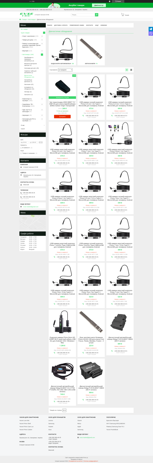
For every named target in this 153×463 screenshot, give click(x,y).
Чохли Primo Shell (25, 423)
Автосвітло (27, 94)
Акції (96, 25)
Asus (49, 429)
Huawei (50, 426)
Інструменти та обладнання (28, 88)
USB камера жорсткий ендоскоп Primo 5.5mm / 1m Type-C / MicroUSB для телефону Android (119, 151)
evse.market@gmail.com (30, 207)
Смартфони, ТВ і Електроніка (27, 105)
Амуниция (25, 115)
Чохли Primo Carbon (25, 429)
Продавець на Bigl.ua (76, 459)
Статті (23, 129)
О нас (22, 125)
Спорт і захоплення (28, 36)
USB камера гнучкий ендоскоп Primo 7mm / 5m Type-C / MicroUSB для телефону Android (91, 292)
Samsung (51, 423)
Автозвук (26, 91)
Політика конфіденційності (91, 461)
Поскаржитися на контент (76, 461)
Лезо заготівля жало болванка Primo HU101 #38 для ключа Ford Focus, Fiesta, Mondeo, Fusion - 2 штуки (91, 340)
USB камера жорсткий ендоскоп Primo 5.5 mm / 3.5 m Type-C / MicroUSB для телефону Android (91, 198)
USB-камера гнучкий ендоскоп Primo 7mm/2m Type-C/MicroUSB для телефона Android (91, 245)
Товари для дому (27, 40)
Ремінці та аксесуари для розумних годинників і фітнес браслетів (31, 45)
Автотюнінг (27, 84)
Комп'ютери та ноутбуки (27, 99)
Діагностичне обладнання (28, 76)
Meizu (79, 423)
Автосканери (90, 63)
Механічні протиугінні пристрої (30, 64)
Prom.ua (85, 457)
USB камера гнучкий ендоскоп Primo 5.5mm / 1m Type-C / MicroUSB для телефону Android (62, 198)
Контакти (89, 25)
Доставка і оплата (61, 25)
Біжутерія (25, 51)
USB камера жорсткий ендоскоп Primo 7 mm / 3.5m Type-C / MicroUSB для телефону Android (119, 245)
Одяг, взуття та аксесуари (27, 110)
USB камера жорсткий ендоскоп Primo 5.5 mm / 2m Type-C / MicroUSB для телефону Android (62, 151)
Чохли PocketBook (112, 429)
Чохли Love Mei (24, 420)
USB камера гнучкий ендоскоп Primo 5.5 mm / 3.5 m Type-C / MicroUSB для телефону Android (119, 104)
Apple (79, 426)
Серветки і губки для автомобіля (30, 71)
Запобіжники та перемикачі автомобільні (28, 59)
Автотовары (32, 19)
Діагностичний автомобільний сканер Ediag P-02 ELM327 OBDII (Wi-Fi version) (120, 339)
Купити (63, 116)
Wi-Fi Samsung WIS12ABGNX (115, 423)
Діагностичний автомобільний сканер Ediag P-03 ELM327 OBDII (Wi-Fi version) (91, 388)
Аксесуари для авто (30, 68)
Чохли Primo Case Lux (26, 426)
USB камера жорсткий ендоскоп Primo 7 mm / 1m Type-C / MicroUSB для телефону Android (91, 151)
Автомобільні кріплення (28, 80)
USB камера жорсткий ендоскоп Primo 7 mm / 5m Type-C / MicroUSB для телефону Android (119, 292)
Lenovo (50, 420)
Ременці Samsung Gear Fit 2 (115, 426)
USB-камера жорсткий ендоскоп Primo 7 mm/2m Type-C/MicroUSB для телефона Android (62, 245)
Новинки (104, 25)
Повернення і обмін (77, 25)
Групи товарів (25, 33)
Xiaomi (79, 420)
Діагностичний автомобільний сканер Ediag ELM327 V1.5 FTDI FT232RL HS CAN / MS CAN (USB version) (62, 388)
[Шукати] (96, 14)
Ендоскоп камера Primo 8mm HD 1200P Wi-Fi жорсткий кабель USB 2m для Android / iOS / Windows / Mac (62, 340)
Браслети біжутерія (112, 420)
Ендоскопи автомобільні (61, 63)
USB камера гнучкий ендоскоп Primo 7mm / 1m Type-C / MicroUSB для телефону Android (119, 198)
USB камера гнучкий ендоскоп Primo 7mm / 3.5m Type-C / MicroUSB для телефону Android (62, 292)
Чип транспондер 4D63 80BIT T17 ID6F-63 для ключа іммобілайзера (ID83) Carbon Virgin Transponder (62, 104)
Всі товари (24, 29)
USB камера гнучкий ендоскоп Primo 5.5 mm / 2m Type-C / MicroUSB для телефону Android (91, 104)
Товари (24, 19)
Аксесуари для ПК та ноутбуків (29, 119)
